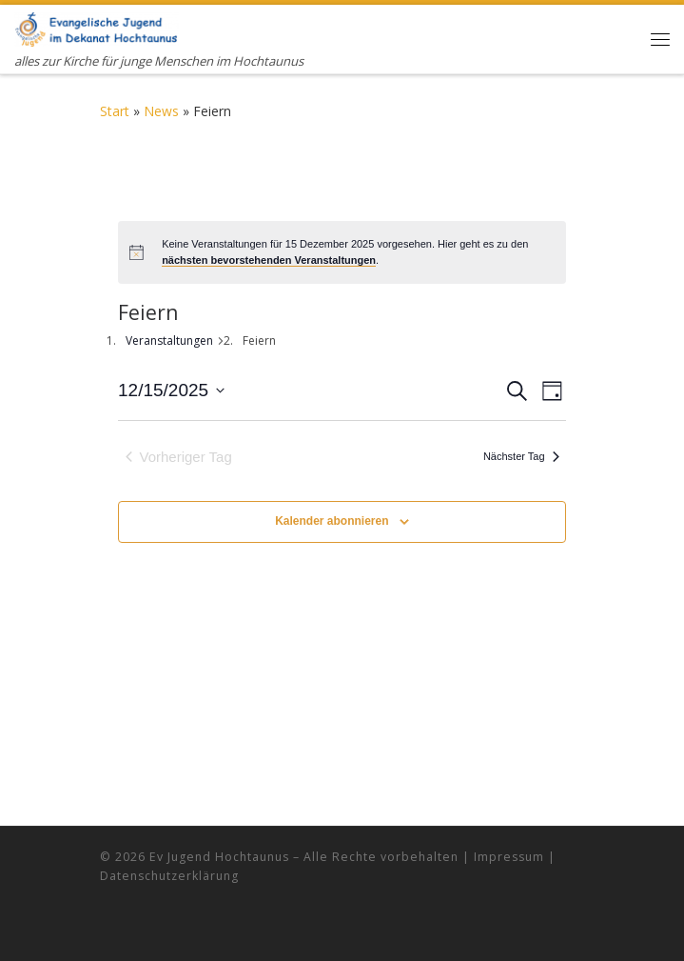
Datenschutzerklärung (169, 876)
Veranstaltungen (169, 340)
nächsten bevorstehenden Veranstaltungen (269, 260)
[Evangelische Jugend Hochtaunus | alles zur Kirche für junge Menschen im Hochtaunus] (96, 27)
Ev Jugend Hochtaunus (219, 857)
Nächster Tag (521, 456)
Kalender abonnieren (331, 521)
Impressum (509, 857)
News (161, 111)
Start (114, 111)
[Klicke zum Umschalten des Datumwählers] (171, 391)
